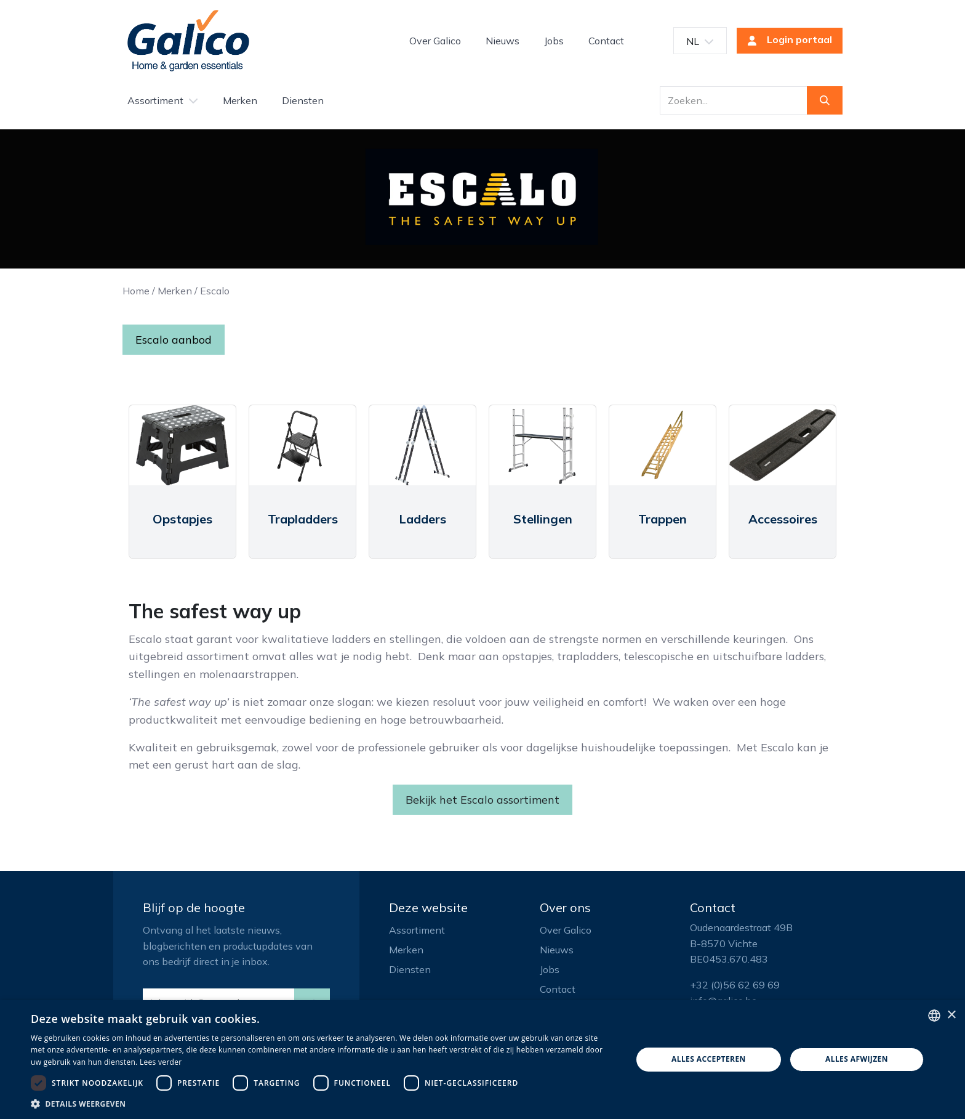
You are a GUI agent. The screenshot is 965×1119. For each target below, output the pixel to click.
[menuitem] (435, 40)
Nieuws (557, 949)
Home (136, 291)
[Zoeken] (825, 100)
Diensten (410, 969)
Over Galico (565, 930)
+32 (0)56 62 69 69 (735, 985)
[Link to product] (182, 445)
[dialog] (482, 1059)
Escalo (215, 291)
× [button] (951, 1015)
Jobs (549, 969)
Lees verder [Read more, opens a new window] (161, 1062)
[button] (322, 1103)
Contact (557, 989)
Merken (175, 291)
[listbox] (934, 1015)
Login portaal (786, 40)
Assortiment (417, 930)
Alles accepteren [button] (708, 1059)
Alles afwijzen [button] (856, 1059)
